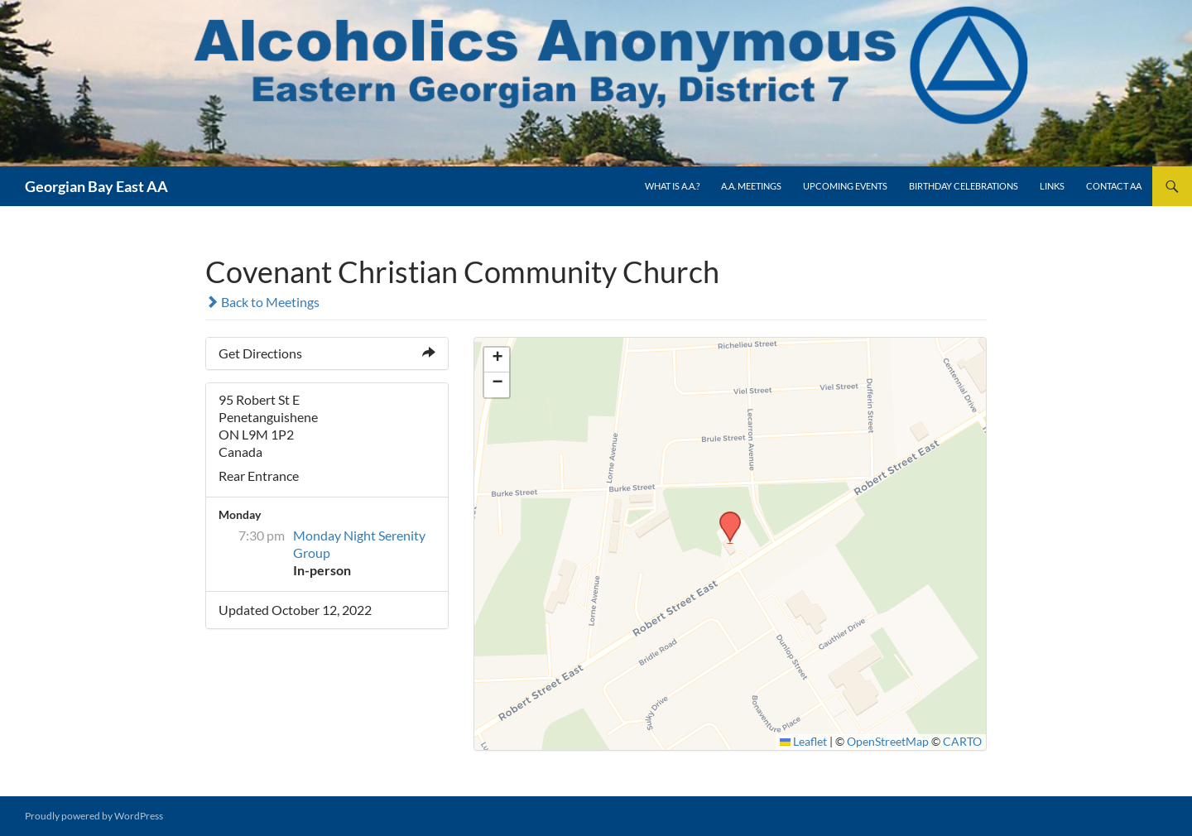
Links (1052, 185)
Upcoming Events (845, 185)
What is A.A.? (672, 185)
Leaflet (804, 741)
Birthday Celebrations (963, 185)
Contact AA (1114, 185)
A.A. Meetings (751, 185)
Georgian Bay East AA (96, 186)
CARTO (962, 741)
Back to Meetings (262, 302)
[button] (724, 516)
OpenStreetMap (888, 741)
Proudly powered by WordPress (94, 816)
